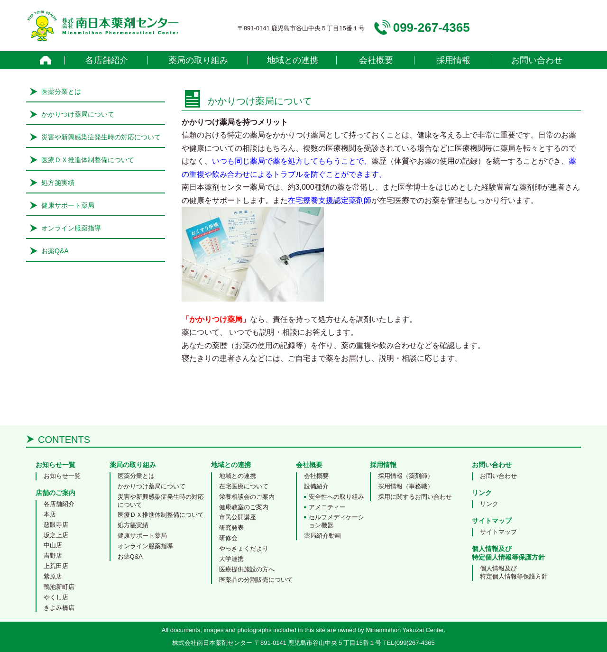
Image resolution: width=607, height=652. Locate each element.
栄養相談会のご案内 (247, 496)
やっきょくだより (243, 548)
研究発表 (231, 527)
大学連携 (231, 558)
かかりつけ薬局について (77, 114)
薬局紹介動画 (322, 535)
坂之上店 (56, 535)
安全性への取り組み (336, 496)
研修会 (228, 538)
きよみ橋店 (59, 607)
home (46, 60)
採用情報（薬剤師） (405, 475)
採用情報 (453, 60)
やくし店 (56, 597)
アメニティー (327, 507)
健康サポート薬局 (67, 205)
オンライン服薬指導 (71, 228)
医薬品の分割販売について (256, 579)
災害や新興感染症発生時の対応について (101, 137)
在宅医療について (243, 486)
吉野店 (53, 555)
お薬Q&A (55, 251)
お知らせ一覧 (62, 475)
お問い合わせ (536, 60)
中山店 (53, 545)
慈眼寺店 (56, 524)
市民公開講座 (237, 517)
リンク (489, 503)
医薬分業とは (61, 91)
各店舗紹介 (106, 60)
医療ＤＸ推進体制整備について (87, 160)
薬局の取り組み (198, 60)
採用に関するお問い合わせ (415, 496)
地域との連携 (292, 60)
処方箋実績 (57, 182)
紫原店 (53, 576)
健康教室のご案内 (243, 507)
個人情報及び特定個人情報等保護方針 (514, 572)
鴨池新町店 (59, 586)
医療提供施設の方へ (247, 569)
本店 (50, 514)
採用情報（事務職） (405, 486)
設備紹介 (316, 486)
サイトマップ (498, 531)
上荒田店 (56, 565)
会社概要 (376, 60)
